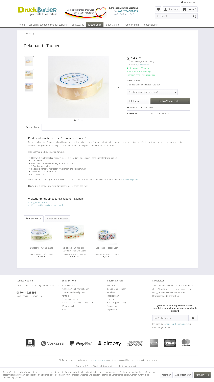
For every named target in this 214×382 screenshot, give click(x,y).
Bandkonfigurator (130, 179)
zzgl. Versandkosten (143, 64)
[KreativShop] (94, 24)
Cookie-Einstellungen (116, 289)
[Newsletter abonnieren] (192, 318)
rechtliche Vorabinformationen (75, 289)
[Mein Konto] (171, 9)
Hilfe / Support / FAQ (116, 302)
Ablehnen (166, 374)
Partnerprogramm (70, 299)
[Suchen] (195, 16)
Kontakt (65, 295)
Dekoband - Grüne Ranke (41, 247)
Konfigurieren (202, 374)
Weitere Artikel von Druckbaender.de (46, 205)
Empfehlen (147, 107)
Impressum (112, 309)
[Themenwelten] (131, 24)
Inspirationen (113, 295)
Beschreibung (32, 127)
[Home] (22, 24)
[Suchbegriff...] (176, 16)
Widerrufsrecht (68, 306)
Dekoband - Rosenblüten (107, 247)
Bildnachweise (68, 285)
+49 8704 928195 (127, 11)
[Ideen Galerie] (112, 24)
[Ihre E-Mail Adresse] (170, 318)
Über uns (111, 299)
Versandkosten (101, 360)
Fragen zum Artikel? (38, 202)
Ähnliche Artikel (33, 218)
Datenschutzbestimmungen (176, 324)
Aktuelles (111, 285)
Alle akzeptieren (183, 374)
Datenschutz (112, 306)
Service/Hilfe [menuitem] (188, 2)
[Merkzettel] (158, 9)
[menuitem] (158, 9)
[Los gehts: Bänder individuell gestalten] (48, 24)
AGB (64, 309)
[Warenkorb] (189, 9)
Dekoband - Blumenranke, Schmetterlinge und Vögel (74, 249)
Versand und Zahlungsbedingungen (77, 302)
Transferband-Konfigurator (73, 292)
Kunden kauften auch (57, 218)
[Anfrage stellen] (150, 24)
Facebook (111, 292)
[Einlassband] (78, 24)
